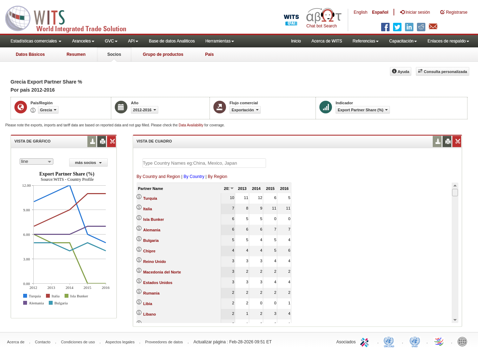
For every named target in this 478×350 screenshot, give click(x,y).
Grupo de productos (163, 54)
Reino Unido (154, 261)
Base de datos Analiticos (172, 41)
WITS (70, 17)
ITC (366, 341)
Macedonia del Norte (162, 272)
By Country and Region (158, 176)
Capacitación (403, 41)
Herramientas (219, 41)
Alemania (151, 230)
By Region (217, 176)
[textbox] (204, 163)
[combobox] (36, 161)
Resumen (76, 54)
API (133, 41)
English (360, 12)
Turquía (150, 198)
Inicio (296, 41)
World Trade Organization (439, 341)
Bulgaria (151, 240)
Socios (114, 54)
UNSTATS (415, 341)
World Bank (464, 341)
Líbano (149, 314)
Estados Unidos (157, 282)
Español (380, 12)
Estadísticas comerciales (36, 41)
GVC (111, 41)
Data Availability (191, 125)
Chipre (149, 251)
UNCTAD (390, 341)
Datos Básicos (30, 54)
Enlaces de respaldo (448, 41)
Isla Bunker (153, 219)
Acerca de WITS (326, 41)
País (209, 54)
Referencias (366, 41)
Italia (147, 209)
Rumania (151, 293)
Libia (147, 304)
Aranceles (83, 41)
